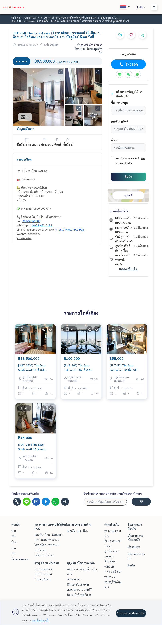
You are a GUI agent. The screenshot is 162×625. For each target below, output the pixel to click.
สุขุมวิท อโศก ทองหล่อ (81, 563)
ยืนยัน (128, 176)
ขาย (13, 530)
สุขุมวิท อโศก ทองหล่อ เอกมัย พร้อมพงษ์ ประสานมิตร (70, 17)
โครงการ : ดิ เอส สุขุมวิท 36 (88, 50)
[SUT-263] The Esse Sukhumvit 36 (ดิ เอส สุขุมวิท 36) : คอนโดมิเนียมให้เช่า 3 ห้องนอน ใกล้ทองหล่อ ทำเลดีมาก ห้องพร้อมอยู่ (80, 367)
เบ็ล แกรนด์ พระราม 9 (47, 539)
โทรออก (128, 64)
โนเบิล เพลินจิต (43, 569)
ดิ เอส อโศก (73, 579)
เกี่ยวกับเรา (134, 547)
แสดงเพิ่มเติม (128, 269)
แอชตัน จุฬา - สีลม (77, 530)
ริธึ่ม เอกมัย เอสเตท (78, 584)
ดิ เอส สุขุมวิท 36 (109, 17)
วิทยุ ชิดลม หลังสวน (47, 563)
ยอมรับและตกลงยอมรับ (128, 158)
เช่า (13, 535)
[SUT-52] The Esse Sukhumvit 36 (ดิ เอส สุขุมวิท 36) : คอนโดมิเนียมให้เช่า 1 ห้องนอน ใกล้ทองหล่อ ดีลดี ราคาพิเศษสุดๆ (126, 367)
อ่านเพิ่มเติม (24, 238)
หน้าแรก (15, 17)
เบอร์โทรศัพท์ (119, 121)
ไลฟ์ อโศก (40, 550)
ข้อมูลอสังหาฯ (25, 128)
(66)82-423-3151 (41, 225)
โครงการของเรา (20, 559)
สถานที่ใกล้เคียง (119, 211)
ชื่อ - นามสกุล (119, 102)
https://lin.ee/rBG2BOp (69, 229)
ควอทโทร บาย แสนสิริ (79, 589)
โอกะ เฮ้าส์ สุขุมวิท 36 (79, 594)
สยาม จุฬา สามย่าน (79, 524)
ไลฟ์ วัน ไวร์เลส (43, 574)
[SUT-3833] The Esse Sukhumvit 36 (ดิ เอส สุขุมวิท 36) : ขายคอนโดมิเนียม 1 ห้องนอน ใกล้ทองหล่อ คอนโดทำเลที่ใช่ (34, 367)
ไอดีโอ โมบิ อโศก (44, 555)
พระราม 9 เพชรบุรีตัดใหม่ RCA (112, 582)
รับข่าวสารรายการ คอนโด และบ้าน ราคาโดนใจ (113, 493)
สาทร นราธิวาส (112, 571)
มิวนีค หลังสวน (43, 579)
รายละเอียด (24, 159)
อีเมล (114, 140)
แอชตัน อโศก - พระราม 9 (49, 534)
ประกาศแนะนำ (31, 17)
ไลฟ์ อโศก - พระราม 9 (47, 545)
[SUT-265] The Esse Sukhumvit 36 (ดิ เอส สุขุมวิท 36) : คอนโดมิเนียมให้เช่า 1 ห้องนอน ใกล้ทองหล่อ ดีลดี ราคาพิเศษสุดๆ (34, 447)
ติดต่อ (131, 565)
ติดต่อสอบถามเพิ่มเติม (25, 493)
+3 (65, 501)
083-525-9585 (31, 221)
